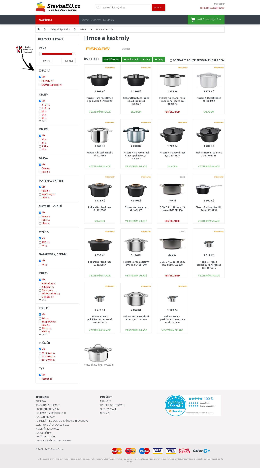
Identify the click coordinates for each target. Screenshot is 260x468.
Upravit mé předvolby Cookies (53, 440)
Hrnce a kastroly (104, 29)
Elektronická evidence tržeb (52, 424)
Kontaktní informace (47, 405)
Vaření (83, 29)
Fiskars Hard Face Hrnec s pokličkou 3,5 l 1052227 (136, 101)
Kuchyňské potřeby (60, 29)
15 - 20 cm (48, 356)
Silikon (46, 328)
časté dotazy (219, 4)
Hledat (158, 7)
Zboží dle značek (45, 436)
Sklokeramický (51, 293)
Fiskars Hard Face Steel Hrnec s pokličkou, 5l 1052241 (136, 155)
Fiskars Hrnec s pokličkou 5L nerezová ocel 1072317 (99, 319)
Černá (46, 168)
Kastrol (47, 378)
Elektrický (48, 283)
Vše (43, 76)
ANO (46, 242)
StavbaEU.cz (57, 449)
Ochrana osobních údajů (50, 413)
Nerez (46, 172)
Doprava (96, 20)
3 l (44, 143)
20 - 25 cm (48, 353)
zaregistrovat (217, 8)
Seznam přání (108, 409)
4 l (44, 111)
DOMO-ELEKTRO (52, 85)
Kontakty (108, 20)
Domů (85, 20)
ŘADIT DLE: (91, 58)
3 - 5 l (46, 104)
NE (44, 245)
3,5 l (45, 146)
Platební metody (45, 417)
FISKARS (48, 80)
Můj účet (105, 401)
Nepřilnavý (48, 194)
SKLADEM (199, 60)
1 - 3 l (46, 108)
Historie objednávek (112, 405)
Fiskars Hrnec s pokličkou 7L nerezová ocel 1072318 (208, 265)
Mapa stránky (43, 432)
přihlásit (204, 8)
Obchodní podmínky (47, 409)
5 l (44, 114)
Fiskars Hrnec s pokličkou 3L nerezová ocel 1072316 (172, 319)
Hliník (46, 220)
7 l (44, 149)
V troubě (48, 297)
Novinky (104, 413)
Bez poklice (49, 321)
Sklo (45, 318)
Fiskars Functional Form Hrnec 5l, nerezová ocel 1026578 (172, 101)
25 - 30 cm (48, 359)
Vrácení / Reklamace (47, 428)
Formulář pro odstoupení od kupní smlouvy (61, 420)
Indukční (48, 287)
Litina (46, 197)
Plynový (47, 290)
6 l (44, 118)
